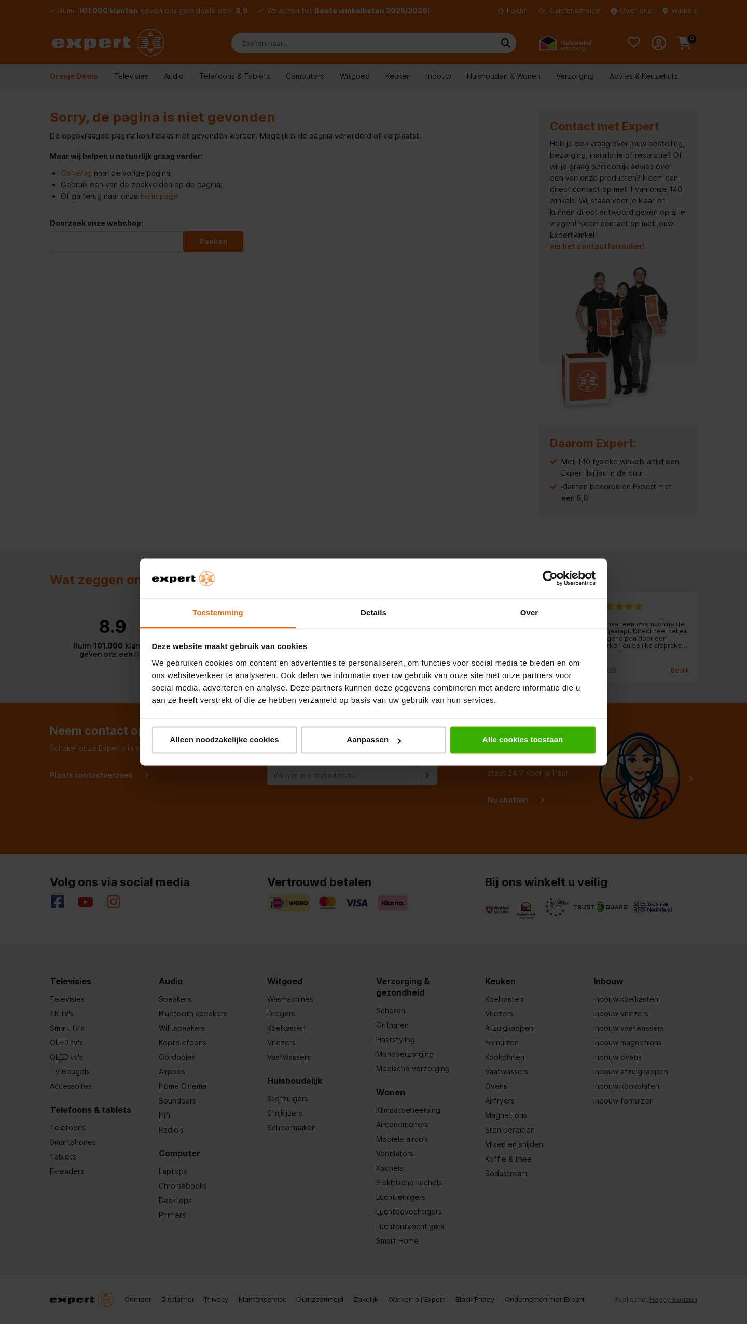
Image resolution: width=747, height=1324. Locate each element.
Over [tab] (529, 612)
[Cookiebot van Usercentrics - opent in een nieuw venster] (550, 578)
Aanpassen (374, 740)
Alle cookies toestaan (522, 740)
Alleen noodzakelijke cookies (224, 740)
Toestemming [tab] (217, 612)
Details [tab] (373, 612)
